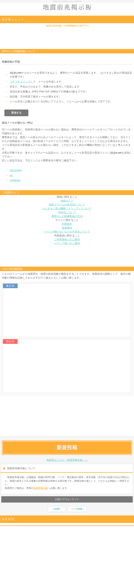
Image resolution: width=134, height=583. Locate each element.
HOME (56, 509)
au (11, 175)
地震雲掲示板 (41, 488)
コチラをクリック (20, 81)
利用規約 (67, 223)
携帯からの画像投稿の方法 (67, 216)
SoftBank (15, 180)
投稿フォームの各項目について (67, 204)
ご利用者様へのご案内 (67, 239)
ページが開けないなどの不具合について (67, 231)
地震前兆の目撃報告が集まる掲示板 (67, 1)
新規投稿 (67, 447)
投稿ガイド (67, 200)
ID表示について (67, 212)
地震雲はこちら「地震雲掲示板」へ (67, 460)
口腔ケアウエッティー (67, 499)
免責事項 (67, 227)
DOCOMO (16, 170)
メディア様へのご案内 (67, 243)
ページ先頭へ (77, 509)
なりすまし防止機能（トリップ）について (67, 208)
